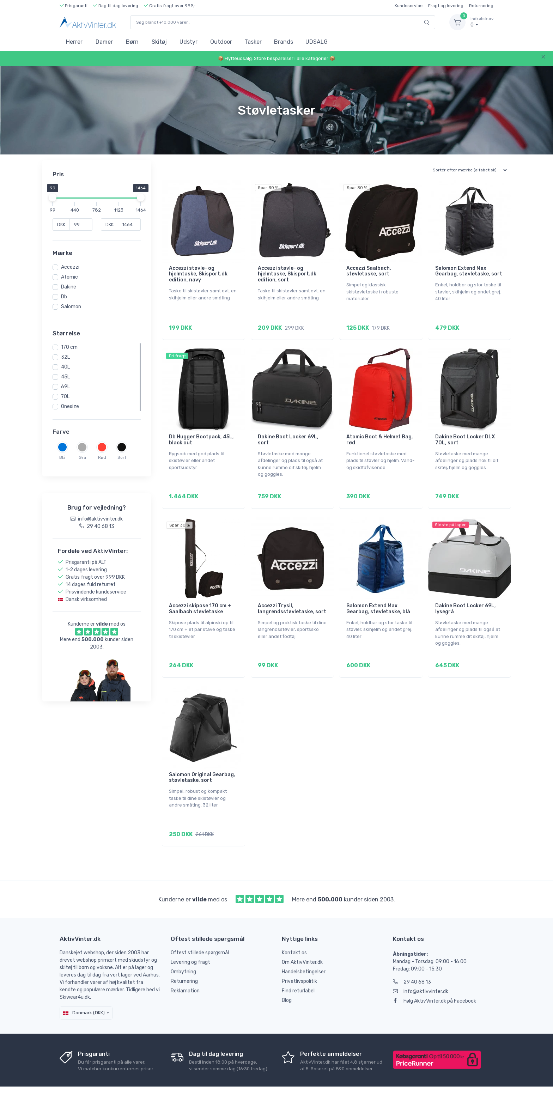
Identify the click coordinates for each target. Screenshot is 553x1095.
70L (65, 397)
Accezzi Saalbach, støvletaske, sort (368, 271)
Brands (283, 41)
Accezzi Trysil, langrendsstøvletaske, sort (292, 599)
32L (65, 357)
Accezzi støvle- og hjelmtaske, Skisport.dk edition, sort (287, 274)
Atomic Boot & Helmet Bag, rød (379, 435)
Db (64, 297)
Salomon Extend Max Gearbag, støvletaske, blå (378, 599)
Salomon (71, 307)
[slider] (52, 197)
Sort (121, 457)
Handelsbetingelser (304, 952)
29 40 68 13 (412, 963)
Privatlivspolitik (299, 962)
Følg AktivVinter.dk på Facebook (434, 982)
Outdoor (221, 41)
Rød (102, 457)
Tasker (253, 41)
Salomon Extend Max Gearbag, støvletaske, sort (468, 271)
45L (65, 377)
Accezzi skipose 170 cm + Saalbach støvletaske (200, 599)
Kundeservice (409, 5)
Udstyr (189, 41)
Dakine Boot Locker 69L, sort (288, 435)
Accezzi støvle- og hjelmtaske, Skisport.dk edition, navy (198, 274)
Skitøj (159, 41)
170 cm (69, 347)
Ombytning (183, 952)
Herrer (74, 41)
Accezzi (70, 267)
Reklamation (185, 971)
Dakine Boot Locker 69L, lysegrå (465, 599)
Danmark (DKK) (84, 993)
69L (65, 387)
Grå (82, 457)
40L (65, 367)
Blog (287, 981)
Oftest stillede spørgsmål (200, 933)
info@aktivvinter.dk (420, 972)
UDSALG (316, 41)
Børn (132, 41)
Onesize (70, 406)
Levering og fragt (190, 943)
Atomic (69, 277)
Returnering (481, 5)
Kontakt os (294, 933)
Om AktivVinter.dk (302, 943)
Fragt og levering (445, 5)
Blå (62, 457)
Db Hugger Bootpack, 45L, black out (201, 435)
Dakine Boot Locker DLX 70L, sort (465, 435)
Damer (104, 41)
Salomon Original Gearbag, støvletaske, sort (202, 763)
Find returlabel (298, 971)
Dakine (68, 287)
